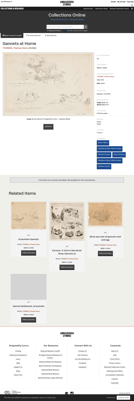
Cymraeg (130, 2)
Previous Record (33, 35)
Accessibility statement (115, 375)
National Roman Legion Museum (50, 378)
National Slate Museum (50, 370)
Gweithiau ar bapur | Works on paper (109, 148)
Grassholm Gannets (28, 239)
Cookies (115, 379)
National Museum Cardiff (50, 351)
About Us (114, 351)
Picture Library (115, 363)
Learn (18, 359)
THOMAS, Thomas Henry (15, 48)
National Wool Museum (50, 374)
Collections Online (101, 8)
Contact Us (82, 351)
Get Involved (82, 355)
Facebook (82, 363)
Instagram (82, 367)
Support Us (18, 367)
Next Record (50, 35)
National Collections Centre (119, 8)
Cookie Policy (51, 397)
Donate (113, 2)
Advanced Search (54, 31)
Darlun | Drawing (119, 154)
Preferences (111, 397)
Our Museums (6, 2)
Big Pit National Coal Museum (50, 366)
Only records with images (78, 30)
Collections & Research (12, 8)
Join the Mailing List (82, 359)
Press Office (115, 359)
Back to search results (12, 35)
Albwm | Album (103, 142)
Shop (18, 371)
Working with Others (115, 371)
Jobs (115, 355)
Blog (18, 363)
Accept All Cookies (123, 397)
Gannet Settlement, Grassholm (28, 306)
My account (121, 2)
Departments (88, 8)
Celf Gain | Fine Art (104, 154)
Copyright (114, 383)
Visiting (18, 351)
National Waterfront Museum (50, 362)
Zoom (48, 126)
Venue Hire (18, 375)
